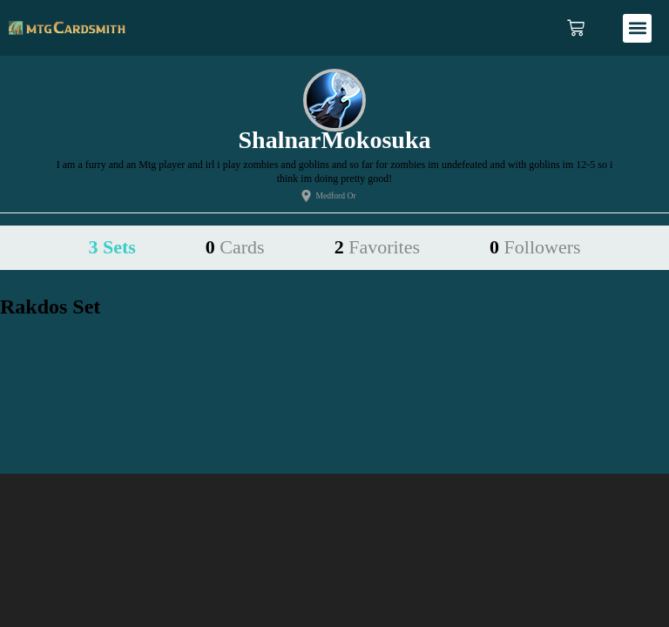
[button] (637, 28)
